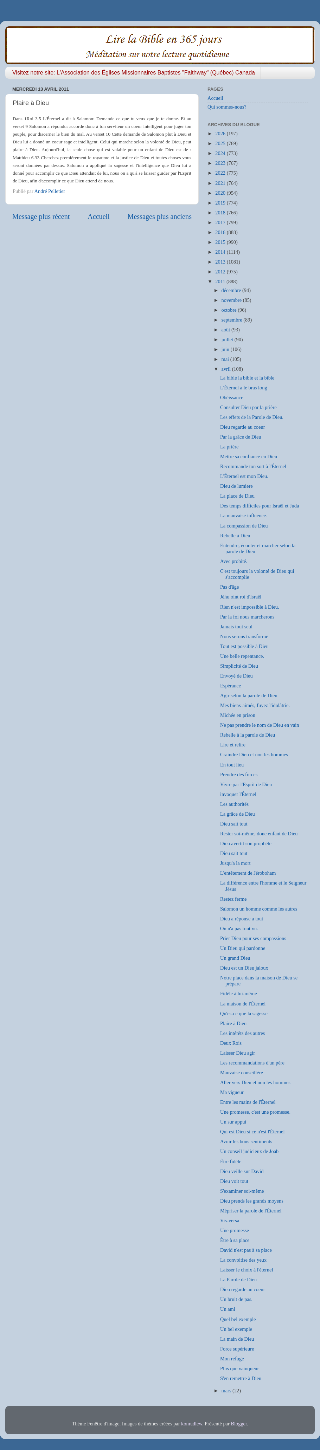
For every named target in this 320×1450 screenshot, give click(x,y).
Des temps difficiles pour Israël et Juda (259, 506)
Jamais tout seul (236, 626)
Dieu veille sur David (242, 1171)
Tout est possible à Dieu (244, 646)
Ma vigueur (232, 1092)
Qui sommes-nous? (227, 107)
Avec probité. (233, 561)
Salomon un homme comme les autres (258, 909)
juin (226, 349)
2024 (220, 153)
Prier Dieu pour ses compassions (253, 938)
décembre (232, 290)
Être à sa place (235, 1240)
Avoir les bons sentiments (246, 1141)
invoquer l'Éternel (238, 794)
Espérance (230, 685)
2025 (220, 143)
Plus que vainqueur (239, 1368)
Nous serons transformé (244, 636)
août (226, 329)
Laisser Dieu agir (237, 1053)
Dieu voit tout (234, 1181)
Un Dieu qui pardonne (242, 948)
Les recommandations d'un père (252, 1063)
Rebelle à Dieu (235, 535)
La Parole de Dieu (238, 1279)
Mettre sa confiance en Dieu (248, 456)
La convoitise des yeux (243, 1260)
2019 (220, 203)
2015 (220, 242)
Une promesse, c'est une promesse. (255, 1112)
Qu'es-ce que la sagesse (244, 1013)
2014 (220, 252)
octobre (230, 310)
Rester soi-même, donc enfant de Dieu (259, 833)
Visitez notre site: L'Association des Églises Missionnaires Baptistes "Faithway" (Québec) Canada (133, 73)
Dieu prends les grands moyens (251, 1201)
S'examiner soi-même (242, 1191)
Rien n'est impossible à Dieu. (249, 607)
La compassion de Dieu (244, 526)
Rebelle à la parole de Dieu (247, 735)
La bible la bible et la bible (247, 378)
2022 (220, 173)
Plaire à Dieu (233, 1023)
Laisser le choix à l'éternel (246, 1270)
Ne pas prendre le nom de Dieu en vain (259, 725)
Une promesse (234, 1230)
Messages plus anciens (160, 216)
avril (227, 369)
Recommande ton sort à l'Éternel (253, 466)
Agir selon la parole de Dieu (248, 695)
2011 (220, 281)
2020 (220, 193)
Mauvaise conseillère (241, 1072)
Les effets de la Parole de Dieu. (251, 417)
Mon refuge (232, 1358)
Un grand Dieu (235, 958)
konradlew (191, 1423)
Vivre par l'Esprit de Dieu (246, 784)
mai (226, 359)
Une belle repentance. (242, 656)
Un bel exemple (236, 1329)
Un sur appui (233, 1122)
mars (227, 1390)
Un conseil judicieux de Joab (249, 1151)
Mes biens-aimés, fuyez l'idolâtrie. (255, 705)
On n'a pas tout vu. (239, 928)
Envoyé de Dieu (236, 676)
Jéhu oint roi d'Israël (240, 597)
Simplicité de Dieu (239, 666)
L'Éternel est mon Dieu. (244, 476)
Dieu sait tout (234, 824)
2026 (220, 133)
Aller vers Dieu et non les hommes (255, 1082)
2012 (220, 271)
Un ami (227, 1309)
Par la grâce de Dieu (240, 437)
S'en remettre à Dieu (240, 1378)
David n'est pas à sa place (246, 1250)
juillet (228, 339)
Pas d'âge (229, 587)
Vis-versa (229, 1220)
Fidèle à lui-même (238, 993)
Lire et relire (232, 744)
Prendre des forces (238, 774)
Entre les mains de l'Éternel (248, 1102)
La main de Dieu (237, 1339)
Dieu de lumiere (236, 486)
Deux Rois (231, 1043)
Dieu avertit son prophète (245, 843)
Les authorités (234, 804)
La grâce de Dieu (237, 814)
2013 (220, 262)
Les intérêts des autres (242, 1033)
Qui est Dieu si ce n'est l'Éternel (252, 1131)
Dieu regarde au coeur (242, 427)
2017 (220, 222)
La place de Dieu (237, 496)
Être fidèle (230, 1161)
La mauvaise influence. (243, 515)
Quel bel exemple (238, 1319)
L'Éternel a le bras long (243, 387)
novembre (232, 300)
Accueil (99, 216)
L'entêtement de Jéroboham (248, 873)
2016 (220, 232)
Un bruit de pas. (236, 1299)
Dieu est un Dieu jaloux (244, 968)
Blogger (239, 1423)
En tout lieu (232, 765)
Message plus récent (41, 216)
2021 (220, 183)
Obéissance (231, 397)
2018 (220, 212)
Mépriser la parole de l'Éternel (250, 1210)
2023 (220, 163)
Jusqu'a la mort (235, 863)
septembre (233, 320)
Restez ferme (233, 899)
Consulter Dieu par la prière (248, 407)
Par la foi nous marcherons (247, 617)
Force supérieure (237, 1349)
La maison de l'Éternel (242, 1003)
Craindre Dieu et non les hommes (254, 754)
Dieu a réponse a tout (241, 918)
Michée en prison (237, 715)
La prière (229, 446)
